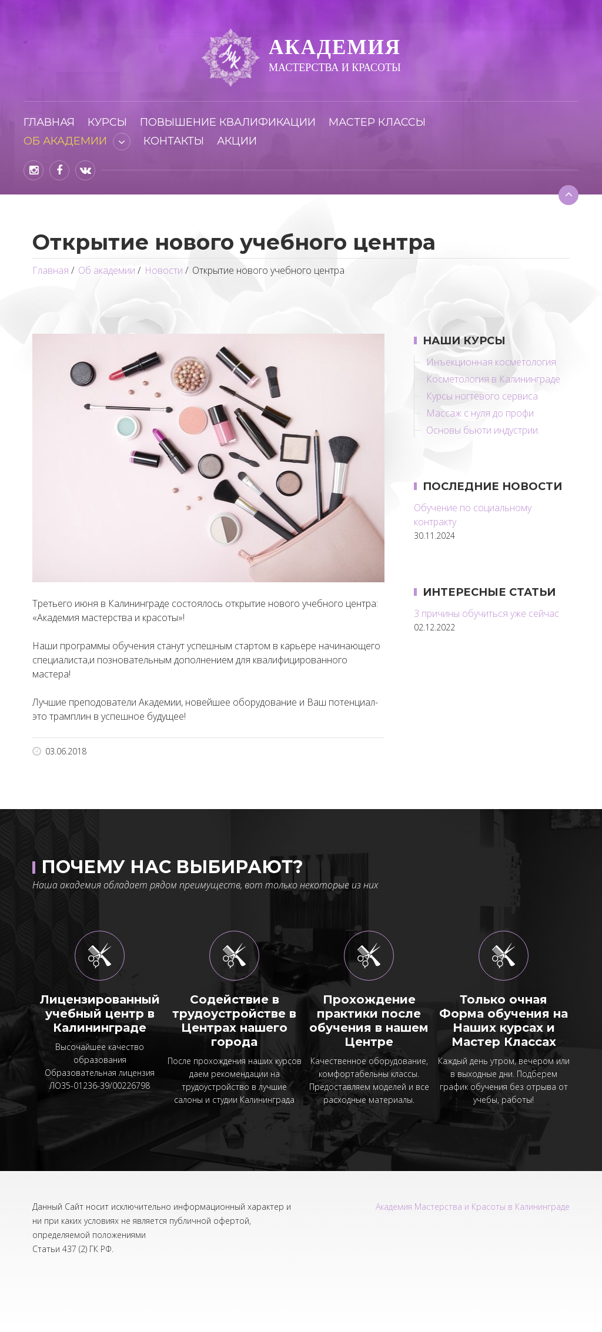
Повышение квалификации (228, 122)
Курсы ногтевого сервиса (482, 396)
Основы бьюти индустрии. (483, 430)
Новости (164, 270)
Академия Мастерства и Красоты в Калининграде (473, 1206)
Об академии (65, 141)
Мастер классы (377, 122)
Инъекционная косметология (491, 361)
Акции (237, 141)
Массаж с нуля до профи (480, 413)
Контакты (173, 141)
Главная (49, 122)
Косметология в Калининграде (493, 379)
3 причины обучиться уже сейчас (486, 613)
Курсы (107, 122)
